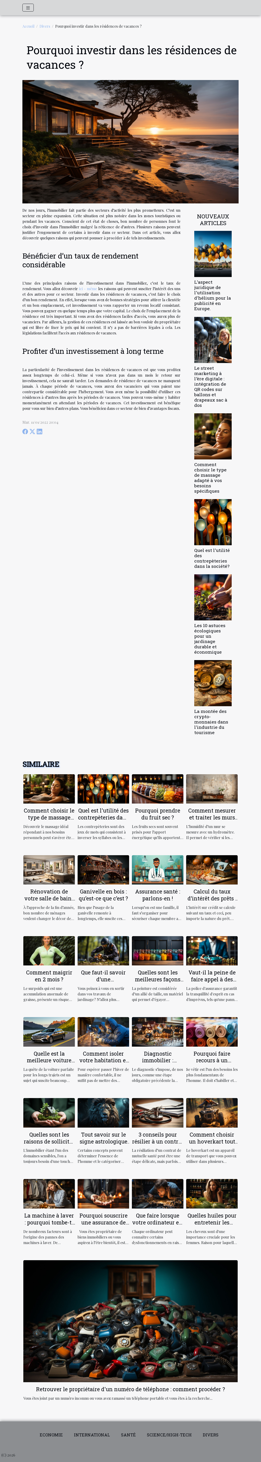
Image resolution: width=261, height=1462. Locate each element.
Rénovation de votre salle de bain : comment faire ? (49, 898)
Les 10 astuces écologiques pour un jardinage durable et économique (209, 638)
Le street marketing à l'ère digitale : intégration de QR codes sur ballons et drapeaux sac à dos (210, 386)
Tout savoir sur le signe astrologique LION (103, 1141)
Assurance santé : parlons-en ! (157, 895)
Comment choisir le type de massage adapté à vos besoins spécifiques (210, 478)
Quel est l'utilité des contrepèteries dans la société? (212, 558)
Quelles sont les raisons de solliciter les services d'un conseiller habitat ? (49, 1145)
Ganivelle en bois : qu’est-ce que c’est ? (103, 895)
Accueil (28, 26)
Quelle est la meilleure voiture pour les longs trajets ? (49, 1064)
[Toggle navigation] (28, 8)
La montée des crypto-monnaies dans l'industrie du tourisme (211, 721)
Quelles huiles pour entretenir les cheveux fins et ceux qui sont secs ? (212, 1226)
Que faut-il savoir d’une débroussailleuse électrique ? (103, 983)
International (92, 1435)
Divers (44, 26)
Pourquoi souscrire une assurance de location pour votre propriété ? (103, 1226)
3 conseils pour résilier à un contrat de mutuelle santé (157, 1141)
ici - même (88, 288)
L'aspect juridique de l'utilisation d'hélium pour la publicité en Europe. (212, 295)
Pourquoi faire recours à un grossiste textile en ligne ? (212, 1064)
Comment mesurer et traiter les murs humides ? (212, 817)
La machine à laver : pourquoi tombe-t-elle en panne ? (49, 1222)
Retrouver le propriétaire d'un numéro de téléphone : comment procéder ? (130, 1389)
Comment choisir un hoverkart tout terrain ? (212, 1141)
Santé (128, 1435)
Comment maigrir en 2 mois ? (49, 976)
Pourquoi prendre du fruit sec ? (157, 814)
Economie (51, 1435)
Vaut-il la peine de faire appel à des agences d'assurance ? (212, 983)
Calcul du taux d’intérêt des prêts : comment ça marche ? (212, 902)
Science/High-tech (169, 1435)
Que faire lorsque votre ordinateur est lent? (157, 1222)
